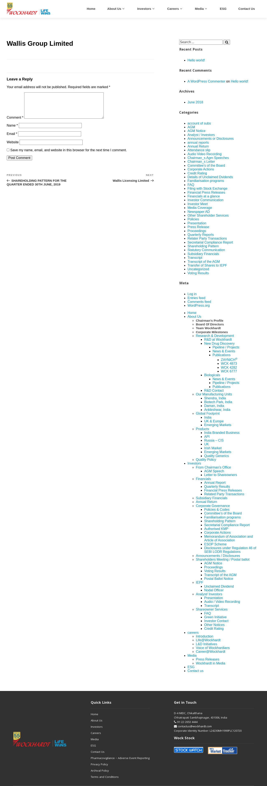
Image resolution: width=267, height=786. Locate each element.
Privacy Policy (99, 764)
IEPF (199, 582)
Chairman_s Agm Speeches (208, 158)
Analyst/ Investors (209, 594)
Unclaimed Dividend (219, 586)
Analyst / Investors (201, 135)
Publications (221, 355)
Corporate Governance (213, 506)
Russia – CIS (214, 440)
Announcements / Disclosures (218, 555)
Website (13, 147)
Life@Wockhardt (208, 640)
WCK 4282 (229, 367)
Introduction (204, 636)
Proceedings (197, 231)
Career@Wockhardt (210, 651)
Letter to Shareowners (220, 475)
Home (91, 8)
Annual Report (214, 482)
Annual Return (198, 146)
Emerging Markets (217, 425)
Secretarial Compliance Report (210, 242)
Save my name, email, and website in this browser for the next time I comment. (68, 155)
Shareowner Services (212, 609)
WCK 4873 (229, 363)
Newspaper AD (199, 211)
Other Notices (214, 625)
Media (199, 8)
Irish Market (213, 448)
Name (12, 130)
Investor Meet (198, 204)
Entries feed (196, 298)
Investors (144, 8)
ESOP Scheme (215, 544)
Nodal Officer (214, 590)
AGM (191, 127)
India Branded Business (221, 432)
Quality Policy (206, 459)
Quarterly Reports (201, 234)
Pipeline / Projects (226, 347)
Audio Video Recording (205, 154)
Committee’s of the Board (223, 513)
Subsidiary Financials (203, 254)
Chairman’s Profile (209, 320)
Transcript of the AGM (204, 261)
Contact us (246, 8)
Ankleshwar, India (217, 409)
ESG (223, 8)
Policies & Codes (216, 509)
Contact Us (98, 752)
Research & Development (215, 336)
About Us (114, 8)
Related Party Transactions (224, 494)
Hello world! (196, 60)
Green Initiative (215, 617)
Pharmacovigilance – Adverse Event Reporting (120, 758)
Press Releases (207, 659)
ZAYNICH (229, 360)
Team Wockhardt (208, 328)
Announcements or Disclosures (211, 138)
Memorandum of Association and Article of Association (228, 538)
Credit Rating (197, 173)
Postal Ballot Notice (218, 578)
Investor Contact (216, 621)
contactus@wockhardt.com (193, 726)
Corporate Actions (201, 169)
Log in (192, 294)
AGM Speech (214, 471)
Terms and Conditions (105, 777)
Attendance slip (199, 150)
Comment (15, 122)
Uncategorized (198, 269)
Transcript (195, 257)
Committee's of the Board (206, 165)
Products (202, 429)
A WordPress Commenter (206, 81)
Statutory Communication (206, 250)
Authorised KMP (216, 529)
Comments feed (199, 301)
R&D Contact (214, 390)
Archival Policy (100, 771)
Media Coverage (200, 208)
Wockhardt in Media (210, 663)
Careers (96, 733)
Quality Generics (216, 456)
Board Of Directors (210, 324)
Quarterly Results (217, 486)
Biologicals (212, 375)
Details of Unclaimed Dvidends (210, 177)
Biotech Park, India (218, 402)
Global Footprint (208, 413)
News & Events (224, 351)
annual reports (198, 142)
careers (173, 8)
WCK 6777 (229, 371)
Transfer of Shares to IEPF (207, 265)
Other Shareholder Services (208, 215)
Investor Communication (206, 200)
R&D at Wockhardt (218, 339)
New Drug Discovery (219, 343)
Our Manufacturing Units (214, 394)
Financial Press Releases (206, 192)
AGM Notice (196, 131)
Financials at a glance (204, 196)
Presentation (197, 223)
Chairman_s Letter (201, 161)
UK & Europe (214, 421)
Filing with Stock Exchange (207, 188)
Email (12, 139)
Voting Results (198, 273)
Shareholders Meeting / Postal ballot (222, 559)
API (207, 436)
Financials (203, 479)
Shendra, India (215, 398)
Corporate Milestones (212, 332)
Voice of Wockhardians (213, 648)
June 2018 (195, 102)
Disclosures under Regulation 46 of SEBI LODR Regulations (230, 550)
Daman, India (214, 406)
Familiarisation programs (206, 181)
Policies (193, 219)
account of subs (199, 123)
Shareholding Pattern (203, 246)
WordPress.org (199, 305)
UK (206, 444)
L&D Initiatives (206, 644)
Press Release (198, 227)
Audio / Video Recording (222, 601)
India (208, 417)
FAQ (191, 185)
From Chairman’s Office (213, 467)
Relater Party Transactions (207, 238)
